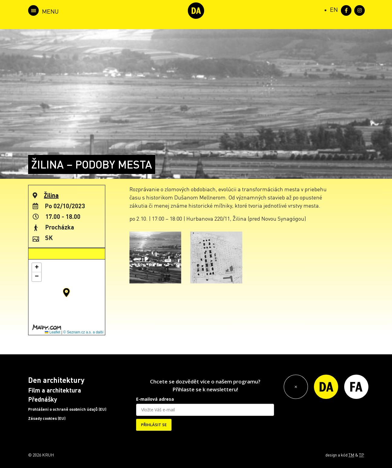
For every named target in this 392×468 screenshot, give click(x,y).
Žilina (51, 195)
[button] (66, 292)
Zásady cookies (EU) (47, 418)
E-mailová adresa (155, 399)
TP (361, 454)
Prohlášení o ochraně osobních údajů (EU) (67, 409)
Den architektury (56, 380)
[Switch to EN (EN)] (334, 9)
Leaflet (52, 332)
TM (351, 454)
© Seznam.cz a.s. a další (83, 332)
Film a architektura (54, 390)
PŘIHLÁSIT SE (154, 424)
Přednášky (42, 399)
